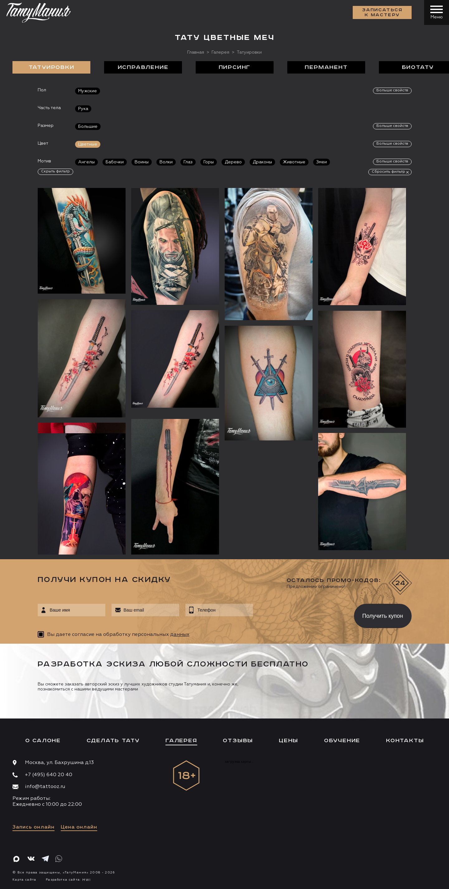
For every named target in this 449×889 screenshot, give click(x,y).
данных (179, 634)
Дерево (233, 162)
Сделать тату (113, 741)
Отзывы (238, 741)
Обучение (342, 741)
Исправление (143, 67)
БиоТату (418, 67)
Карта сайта (24, 879)
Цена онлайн (79, 827)
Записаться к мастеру (382, 12)
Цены (288, 741)
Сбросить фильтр (388, 172)
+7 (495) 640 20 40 (48, 774)
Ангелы (86, 162)
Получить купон (382, 616)
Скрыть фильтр (55, 171)
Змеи (321, 162)
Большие (88, 126)
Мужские (87, 91)
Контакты (405, 741)
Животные (294, 162)
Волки (166, 162)
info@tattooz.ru (45, 786)
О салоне (43, 741)
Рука (83, 109)
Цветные (87, 144)
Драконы (262, 162)
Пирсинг (235, 67)
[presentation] (299, 614)
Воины (142, 162)
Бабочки (115, 162)
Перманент (326, 67)
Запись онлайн (33, 827)
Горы (208, 162)
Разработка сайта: (68, 879)
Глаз (188, 162)
